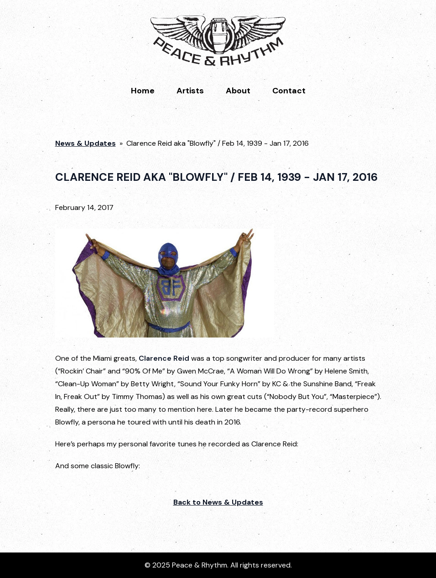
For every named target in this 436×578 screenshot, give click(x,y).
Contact (289, 90)
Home (143, 90)
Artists (190, 90)
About (238, 90)
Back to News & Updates (218, 502)
